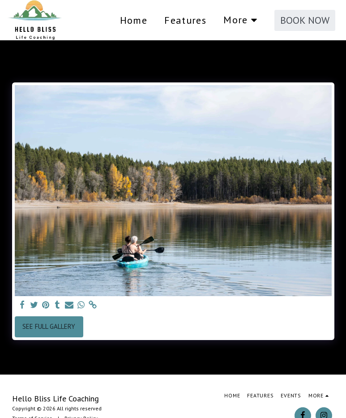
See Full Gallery (48, 326)
